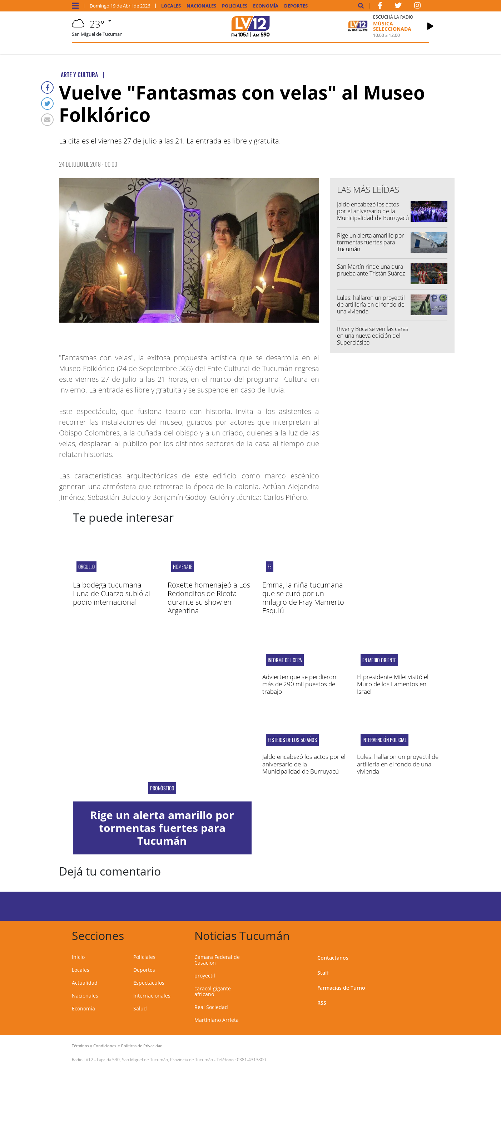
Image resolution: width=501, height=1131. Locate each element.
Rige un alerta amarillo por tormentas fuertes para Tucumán (370, 242)
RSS (321, 1002)
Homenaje (182, 566)
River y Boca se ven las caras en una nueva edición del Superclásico (372, 335)
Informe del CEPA (285, 660)
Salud (140, 1008)
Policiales (234, 6)
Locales (171, 6)
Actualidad (85, 982)
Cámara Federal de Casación (217, 960)
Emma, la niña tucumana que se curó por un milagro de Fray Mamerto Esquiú (303, 597)
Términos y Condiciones (94, 1045)
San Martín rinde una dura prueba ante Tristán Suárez (371, 270)
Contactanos (332, 957)
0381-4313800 (251, 1060)
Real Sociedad (211, 1007)
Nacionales (201, 6)
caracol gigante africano (212, 991)
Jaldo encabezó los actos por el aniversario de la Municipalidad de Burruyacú (373, 211)
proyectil (204, 975)
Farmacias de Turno (341, 987)
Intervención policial (384, 739)
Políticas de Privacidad (142, 1045)
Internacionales (151, 995)
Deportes (296, 6)
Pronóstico (162, 788)
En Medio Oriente (379, 660)
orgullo (86, 566)
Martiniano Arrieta (216, 1020)
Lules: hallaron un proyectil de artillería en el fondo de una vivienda (371, 304)
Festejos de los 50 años (292, 739)
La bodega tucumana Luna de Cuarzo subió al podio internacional (112, 593)
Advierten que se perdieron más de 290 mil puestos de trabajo (299, 684)
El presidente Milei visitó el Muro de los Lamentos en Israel (392, 684)
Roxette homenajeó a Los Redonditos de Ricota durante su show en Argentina (209, 597)
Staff (323, 972)
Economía (265, 6)
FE (270, 566)
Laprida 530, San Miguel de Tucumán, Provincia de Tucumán (155, 1060)
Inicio (78, 957)
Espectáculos (148, 982)
